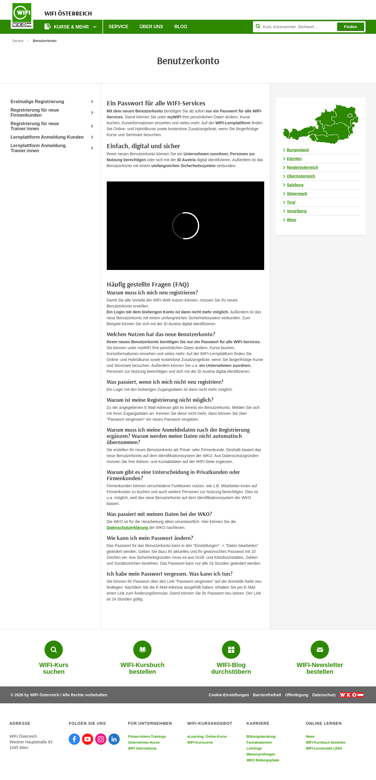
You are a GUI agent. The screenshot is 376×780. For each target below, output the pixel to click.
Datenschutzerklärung (128, 527)
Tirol (291, 202)
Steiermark (297, 193)
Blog (180, 26)
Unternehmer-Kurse (144, 742)
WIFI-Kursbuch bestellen (326, 742)
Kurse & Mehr (67, 26)
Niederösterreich (302, 167)
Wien (291, 220)
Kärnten (294, 158)
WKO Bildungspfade (262, 760)
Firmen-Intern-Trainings (147, 737)
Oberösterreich (301, 176)
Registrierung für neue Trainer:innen (35, 126)
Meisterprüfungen (260, 754)
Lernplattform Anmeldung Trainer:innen (38, 148)
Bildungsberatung (260, 737)
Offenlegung (296, 695)
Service (118, 26)
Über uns (151, 26)
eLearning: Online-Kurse (207, 737)
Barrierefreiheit (267, 695)
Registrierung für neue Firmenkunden (35, 113)
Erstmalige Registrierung (37, 101)
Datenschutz (324, 695)
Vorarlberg (297, 211)
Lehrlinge (254, 748)
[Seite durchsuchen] (309, 26)
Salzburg (295, 185)
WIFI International (142, 748)
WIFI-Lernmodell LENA (324, 748)
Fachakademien (259, 742)
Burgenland (298, 150)
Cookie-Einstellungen (229, 695)
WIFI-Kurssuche (200, 742)
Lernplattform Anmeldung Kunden (47, 137)
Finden (350, 27)
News (310, 737)
